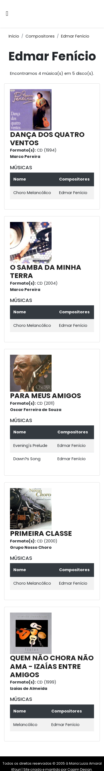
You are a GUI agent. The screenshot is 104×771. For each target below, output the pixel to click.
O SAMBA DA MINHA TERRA (45, 271)
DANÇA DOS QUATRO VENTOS (47, 139)
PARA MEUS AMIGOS (45, 396)
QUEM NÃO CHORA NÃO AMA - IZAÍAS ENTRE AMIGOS (52, 666)
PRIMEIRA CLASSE (41, 533)
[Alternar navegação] (7, 14)
